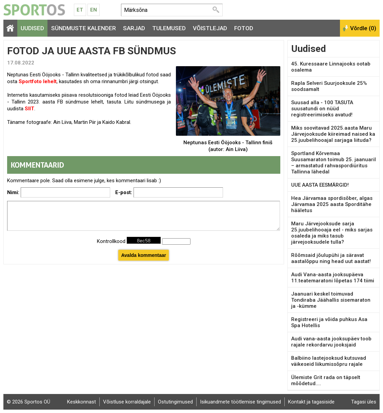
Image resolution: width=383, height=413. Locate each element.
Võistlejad (210, 28)
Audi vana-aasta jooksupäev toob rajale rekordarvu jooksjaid (331, 342)
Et (80, 10)
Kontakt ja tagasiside (311, 402)
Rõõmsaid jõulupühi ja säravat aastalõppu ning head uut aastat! (331, 258)
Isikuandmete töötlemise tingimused (240, 402)
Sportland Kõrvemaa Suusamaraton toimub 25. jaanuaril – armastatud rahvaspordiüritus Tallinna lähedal (333, 162)
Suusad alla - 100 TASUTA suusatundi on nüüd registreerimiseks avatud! (322, 108)
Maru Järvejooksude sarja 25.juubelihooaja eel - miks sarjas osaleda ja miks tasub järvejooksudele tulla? (331, 233)
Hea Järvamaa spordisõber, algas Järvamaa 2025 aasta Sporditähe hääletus (331, 204)
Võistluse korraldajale (127, 402)
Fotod (243, 28)
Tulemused (169, 28)
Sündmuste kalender (83, 28)
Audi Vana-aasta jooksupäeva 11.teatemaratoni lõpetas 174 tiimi (332, 277)
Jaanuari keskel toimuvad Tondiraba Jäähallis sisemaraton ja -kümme (330, 300)
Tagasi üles (363, 402)
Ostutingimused (175, 402)
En (93, 10)
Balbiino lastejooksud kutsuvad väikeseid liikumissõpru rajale (328, 361)
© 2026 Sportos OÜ (28, 402)
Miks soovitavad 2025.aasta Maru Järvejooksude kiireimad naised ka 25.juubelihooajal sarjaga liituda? (333, 134)
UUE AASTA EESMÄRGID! (320, 185)
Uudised (32, 28)
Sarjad (134, 28)
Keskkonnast (81, 402)
